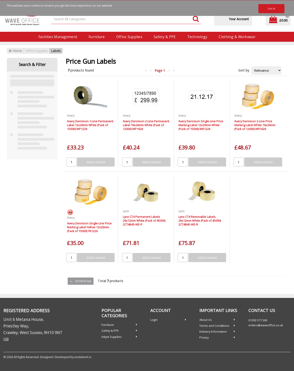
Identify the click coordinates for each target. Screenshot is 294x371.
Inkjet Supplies (111, 337)
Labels (56, 51)
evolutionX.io (82, 357)
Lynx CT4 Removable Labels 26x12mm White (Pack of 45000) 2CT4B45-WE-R (199, 221)
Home (15, 51)
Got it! (271, 8)
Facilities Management (57, 36)
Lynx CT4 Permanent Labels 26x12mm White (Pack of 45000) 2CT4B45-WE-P (144, 221)
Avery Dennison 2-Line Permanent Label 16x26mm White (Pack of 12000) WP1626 (146, 125)
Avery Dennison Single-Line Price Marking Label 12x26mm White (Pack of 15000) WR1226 (200, 125)
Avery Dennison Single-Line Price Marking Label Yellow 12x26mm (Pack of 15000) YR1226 (89, 227)
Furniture (97, 36)
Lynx (126, 211)
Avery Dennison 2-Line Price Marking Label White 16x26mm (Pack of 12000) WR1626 (254, 125)
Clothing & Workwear (237, 36)
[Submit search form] (195, 19)
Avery (70, 115)
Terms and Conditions (214, 326)
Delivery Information (213, 331)
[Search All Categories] (126, 19)
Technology (197, 36)
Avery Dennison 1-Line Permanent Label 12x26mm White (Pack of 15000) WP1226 (90, 125)
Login (154, 320)
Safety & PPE (165, 36)
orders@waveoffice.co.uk (265, 325)
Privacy (204, 337)
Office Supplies (129, 36)
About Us (205, 320)
